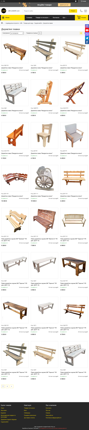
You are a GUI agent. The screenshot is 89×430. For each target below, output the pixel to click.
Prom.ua (53, 426)
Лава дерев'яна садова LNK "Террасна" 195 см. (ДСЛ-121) (73, 239)
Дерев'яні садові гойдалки (8, 419)
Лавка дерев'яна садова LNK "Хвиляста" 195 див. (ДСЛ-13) (44, 239)
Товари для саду (28, 23)
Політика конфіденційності (53, 417)
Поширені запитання (30, 415)
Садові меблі (38, 23)
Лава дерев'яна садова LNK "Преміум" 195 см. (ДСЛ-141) (14, 239)
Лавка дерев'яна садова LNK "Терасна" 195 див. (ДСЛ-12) (14, 284)
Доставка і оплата (29, 417)
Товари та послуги (42, 17)
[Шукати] (73, 11)
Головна (29, 17)
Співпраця (27, 413)
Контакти (56, 17)
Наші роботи (49, 415)
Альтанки (4, 410)
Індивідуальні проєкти (12, 23)
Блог (25, 410)
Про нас (48, 410)
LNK (21, 23)
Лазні (2, 408)
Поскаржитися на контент (45, 428)
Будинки (3, 413)
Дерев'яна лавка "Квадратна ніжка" (12, 68)
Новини (48, 413)
